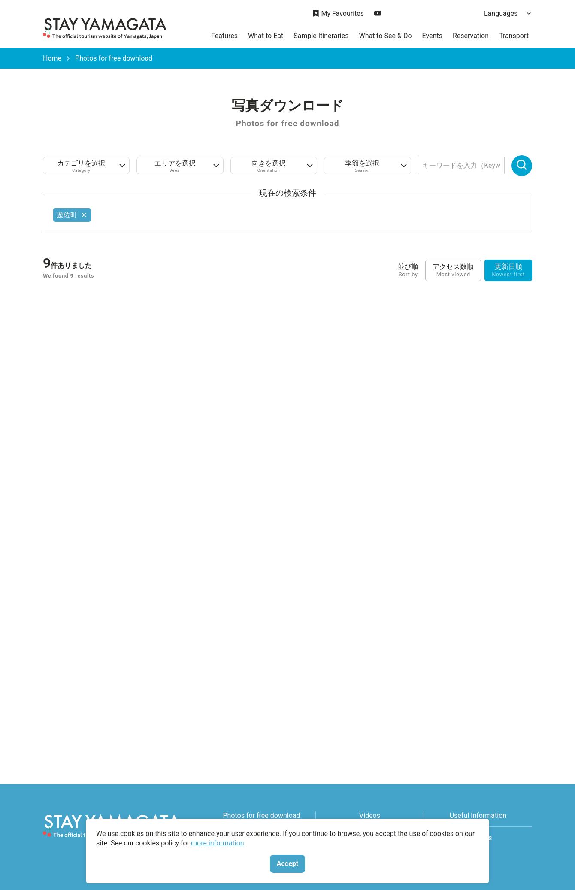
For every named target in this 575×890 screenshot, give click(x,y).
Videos (369, 815)
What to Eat (265, 36)
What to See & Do (385, 36)
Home (52, 58)
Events (432, 36)
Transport (514, 36)
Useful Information (478, 815)
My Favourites (338, 14)
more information (217, 843)
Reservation (471, 36)
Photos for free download (261, 815)
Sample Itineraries (321, 36)
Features (224, 36)
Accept (287, 864)
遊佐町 (72, 215)
